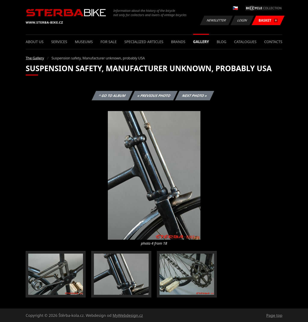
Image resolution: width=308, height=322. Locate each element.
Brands (178, 41)
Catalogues (245, 41)
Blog (221, 41)
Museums (84, 41)
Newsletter (216, 20)
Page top (274, 315)
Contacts (273, 41)
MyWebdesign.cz (128, 315)
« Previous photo (154, 95)
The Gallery (35, 58)
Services (59, 41)
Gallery (201, 41)
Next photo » (194, 95)
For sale (109, 41)
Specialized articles (143, 41)
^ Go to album (112, 95)
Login (242, 20)
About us (34, 41)
